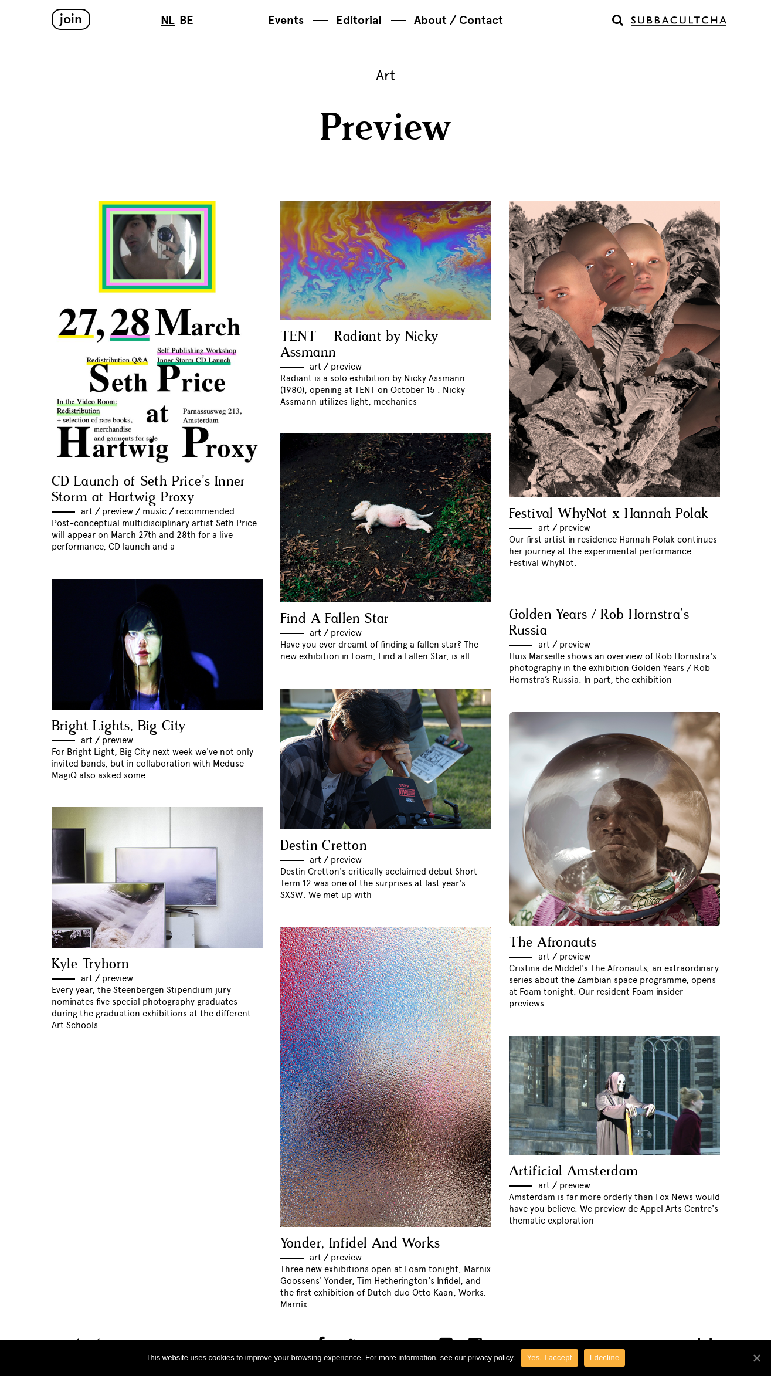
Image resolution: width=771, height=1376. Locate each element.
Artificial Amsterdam (573, 1172)
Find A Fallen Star (334, 619)
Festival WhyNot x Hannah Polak (609, 514)
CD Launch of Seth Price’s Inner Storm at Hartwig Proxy (149, 490)
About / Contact (458, 20)
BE (186, 20)
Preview (117, 511)
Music (154, 511)
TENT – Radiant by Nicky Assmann (359, 345)
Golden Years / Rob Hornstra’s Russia (599, 623)
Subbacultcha (679, 21)
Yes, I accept (549, 1357)
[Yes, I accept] (756, 1358)
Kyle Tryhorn (91, 964)
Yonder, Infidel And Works (360, 1244)
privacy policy (490, 1357)
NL (168, 20)
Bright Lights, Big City (119, 726)
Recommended (205, 511)
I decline (605, 1357)
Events (286, 20)
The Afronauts (553, 943)
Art (87, 511)
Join (71, 19)
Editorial (359, 20)
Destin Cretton (324, 846)
